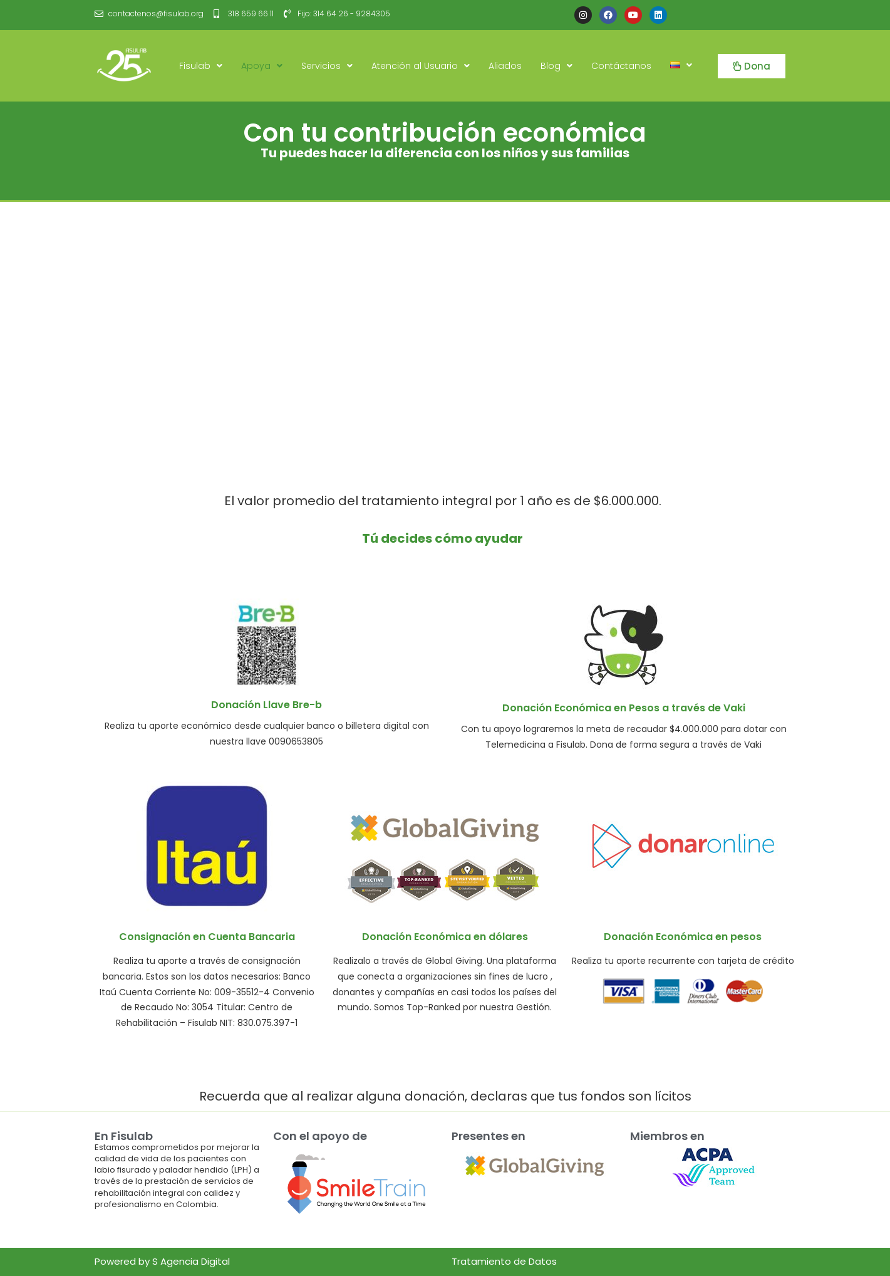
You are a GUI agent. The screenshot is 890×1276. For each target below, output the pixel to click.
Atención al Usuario (420, 66)
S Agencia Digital (191, 1261)
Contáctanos (621, 66)
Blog (556, 66)
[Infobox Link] (266, 674)
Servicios (327, 66)
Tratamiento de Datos (504, 1261)
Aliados (505, 66)
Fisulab (200, 66)
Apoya (261, 66)
